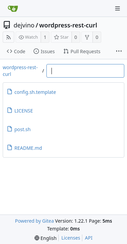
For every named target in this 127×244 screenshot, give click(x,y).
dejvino (24, 25)
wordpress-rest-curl (68, 25)
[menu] (46, 238)
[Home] (12, 8)
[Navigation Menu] (117, 8)
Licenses (70, 238)
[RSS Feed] (8, 37)
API (88, 238)
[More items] (118, 51)
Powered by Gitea (34, 221)
